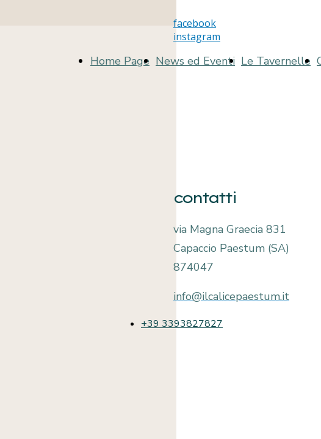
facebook (194, 23)
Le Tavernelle (276, 61)
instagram (196, 36)
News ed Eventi (195, 61)
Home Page (120, 61)
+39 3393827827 (182, 323)
